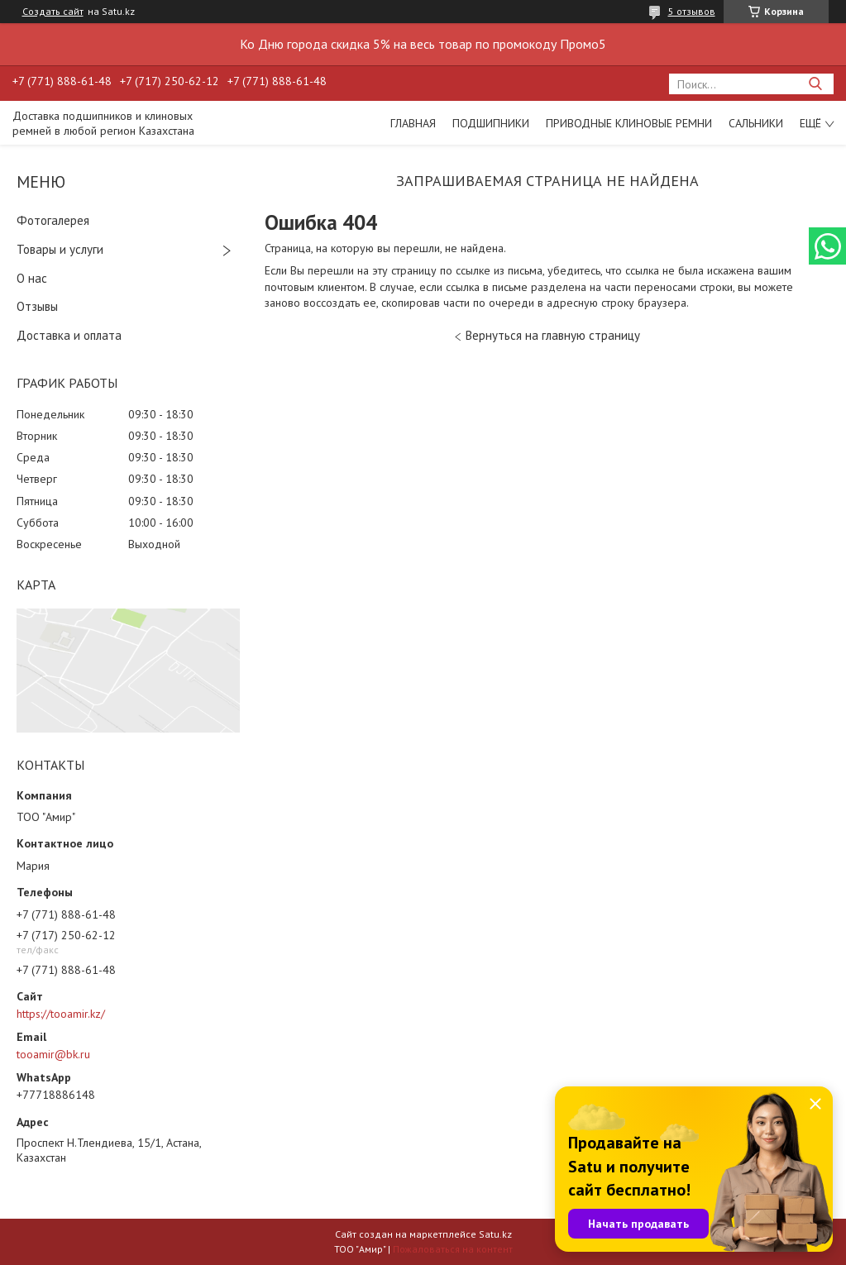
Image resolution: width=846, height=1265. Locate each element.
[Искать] (815, 84)
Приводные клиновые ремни (629, 123)
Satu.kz (495, 1234)
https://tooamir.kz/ (61, 1013)
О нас (32, 278)
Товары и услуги (60, 249)
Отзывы (37, 306)
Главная (413, 123)
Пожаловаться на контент (453, 1249)
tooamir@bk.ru (53, 1054)
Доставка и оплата (69, 335)
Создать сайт (53, 11)
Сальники (756, 123)
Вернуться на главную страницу (553, 335)
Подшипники (490, 123)
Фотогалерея (53, 220)
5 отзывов (691, 11)
